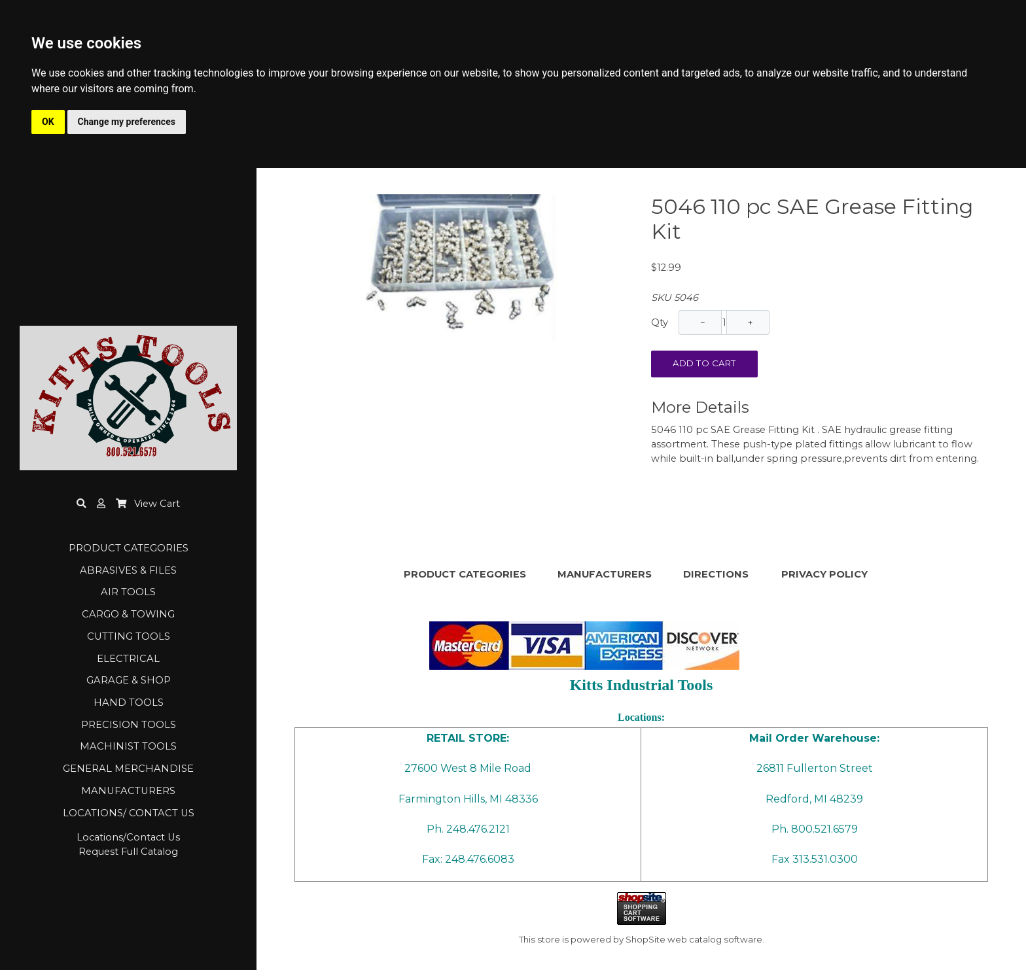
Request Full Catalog (128, 851)
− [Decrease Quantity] (703, 322)
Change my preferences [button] (126, 121)
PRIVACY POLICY (824, 574)
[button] (101, 504)
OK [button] (48, 121)
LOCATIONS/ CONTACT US (128, 813)
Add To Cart (704, 363)
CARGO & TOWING (128, 614)
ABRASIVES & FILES (128, 570)
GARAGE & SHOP (128, 680)
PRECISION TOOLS (128, 725)
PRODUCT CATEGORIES (128, 548)
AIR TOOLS (128, 592)
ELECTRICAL (128, 659)
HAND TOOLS (129, 702)
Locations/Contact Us (128, 837)
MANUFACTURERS (128, 791)
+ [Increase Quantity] (750, 322)
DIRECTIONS (716, 574)
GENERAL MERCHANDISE (128, 768)
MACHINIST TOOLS (128, 746)
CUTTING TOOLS (128, 636)
